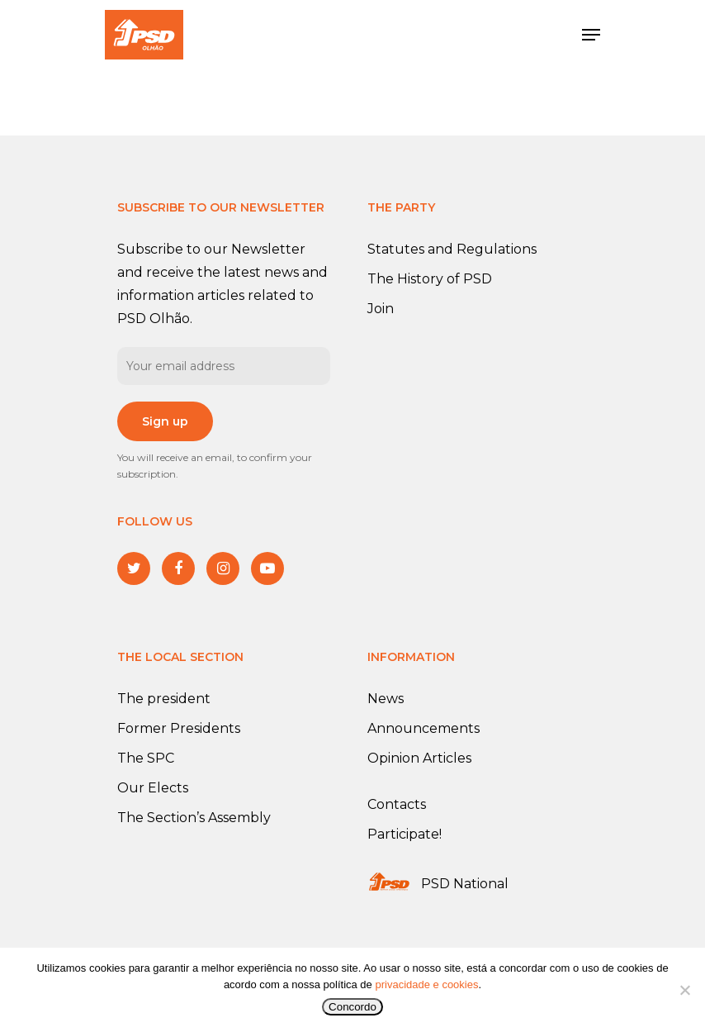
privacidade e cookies (426, 984)
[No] (684, 990)
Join (380, 308)
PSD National (465, 884)
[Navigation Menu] (591, 34)
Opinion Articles (419, 758)
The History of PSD (429, 279)
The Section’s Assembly (194, 817)
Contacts (396, 804)
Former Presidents (178, 728)
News (385, 698)
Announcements (423, 728)
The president (164, 698)
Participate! (404, 834)
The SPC (145, 758)
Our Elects (152, 788)
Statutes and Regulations (452, 249)
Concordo (352, 1007)
